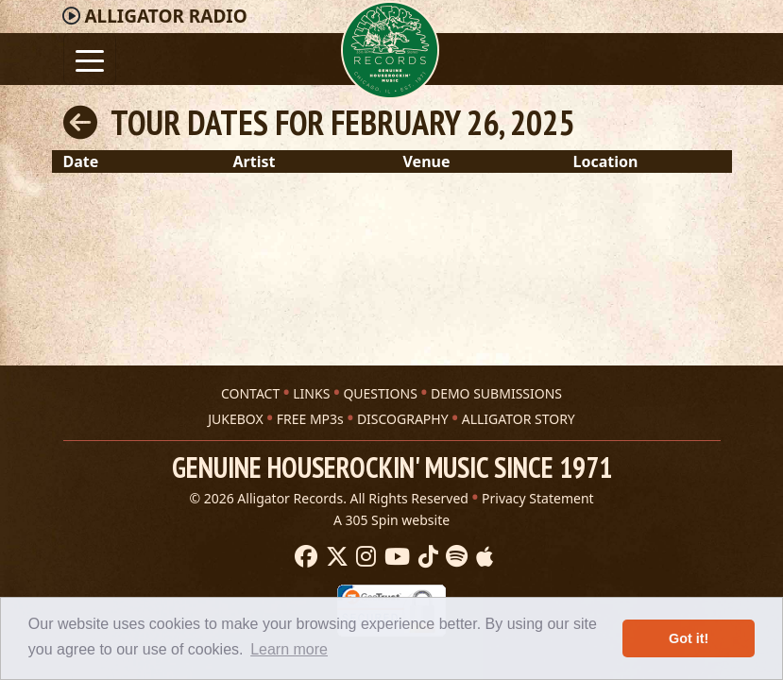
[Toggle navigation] (89, 59)
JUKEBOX (235, 419)
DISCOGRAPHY (403, 419)
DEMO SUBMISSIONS (496, 393)
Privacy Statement (538, 498)
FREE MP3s (310, 419)
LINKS (311, 393)
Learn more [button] (289, 649)
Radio (165, 16)
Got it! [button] (688, 638)
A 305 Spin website (391, 520)
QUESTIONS (380, 393)
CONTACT (250, 393)
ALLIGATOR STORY (518, 419)
